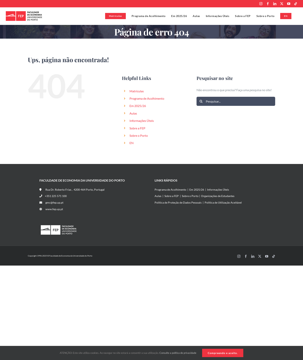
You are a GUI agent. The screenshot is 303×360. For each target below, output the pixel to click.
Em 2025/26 (137, 106)
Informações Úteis (141, 120)
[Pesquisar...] (236, 101)
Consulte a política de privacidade (177, 352)
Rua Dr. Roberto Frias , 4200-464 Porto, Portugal (72, 189)
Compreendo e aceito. (223, 353)
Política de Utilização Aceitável (223, 202)
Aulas (133, 113)
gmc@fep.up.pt (51, 202)
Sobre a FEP (137, 128)
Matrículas (136, 91)
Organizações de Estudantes (217, 196)
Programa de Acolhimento (146, 98)
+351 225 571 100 (53, 196)
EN (131, 143)
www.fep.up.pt (51, 209)
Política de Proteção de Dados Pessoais (178, 202)
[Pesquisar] (201, 101)
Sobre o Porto (138, 135)
